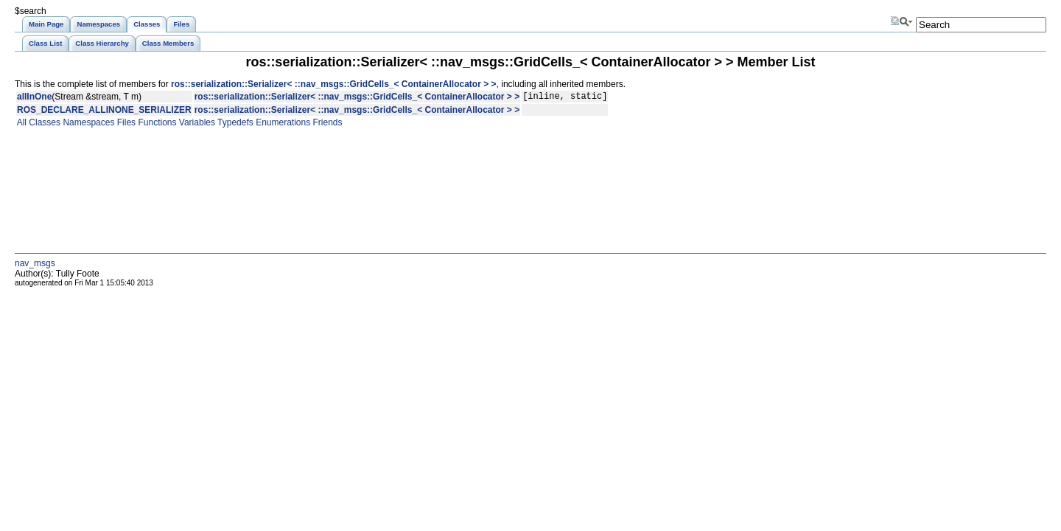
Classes (43, 124)
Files (125, 124)
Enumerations (281, 124)
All (21, 124)
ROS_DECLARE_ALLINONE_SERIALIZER (104, 112)
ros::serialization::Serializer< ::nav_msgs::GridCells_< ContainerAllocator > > (333, 84)
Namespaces (87, 124)
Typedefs (234, 124)
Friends (326, 124)
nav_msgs (35, 265)
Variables (195, 124)
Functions (156, 124)
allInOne (34, 98)
